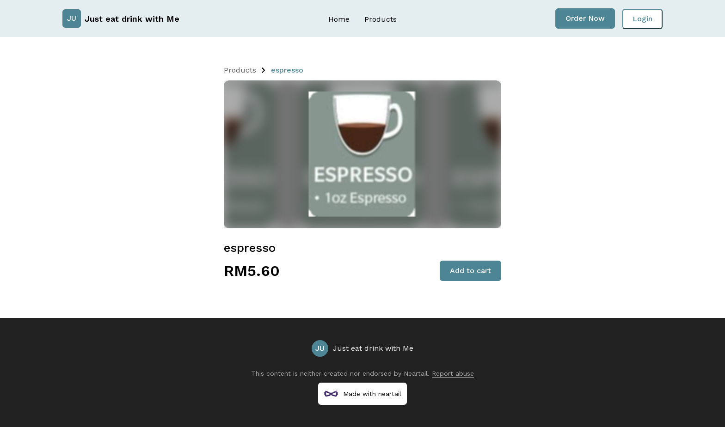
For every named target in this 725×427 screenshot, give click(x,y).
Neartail (416, 373)
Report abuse (453, 373)
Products (380, 19)
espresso (287, 70)
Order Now (585, 18)
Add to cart (470, 270)
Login (642, 18)
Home (339, 19)
